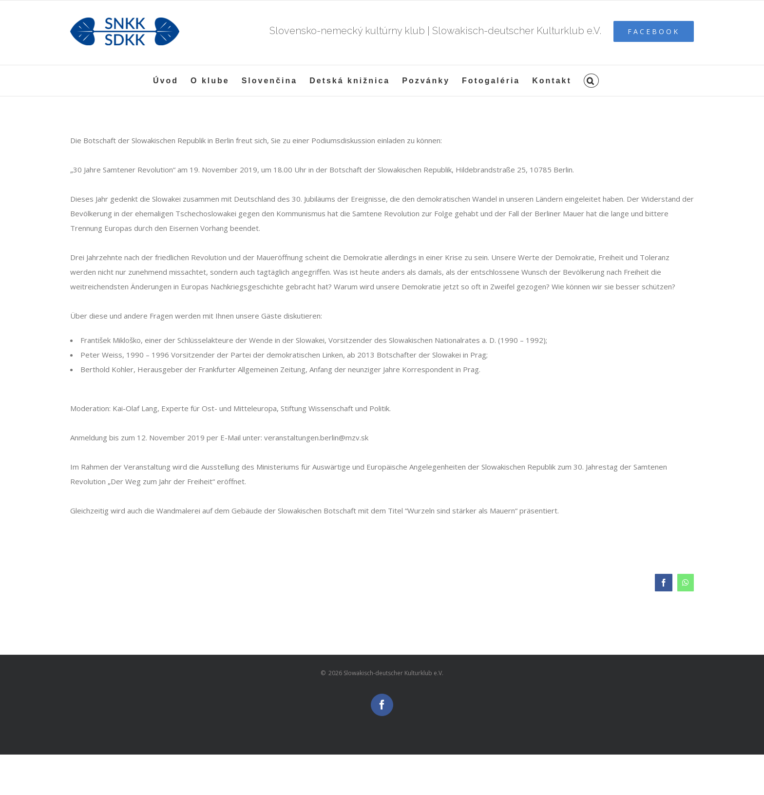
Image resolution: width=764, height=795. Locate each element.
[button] (591, 80)
